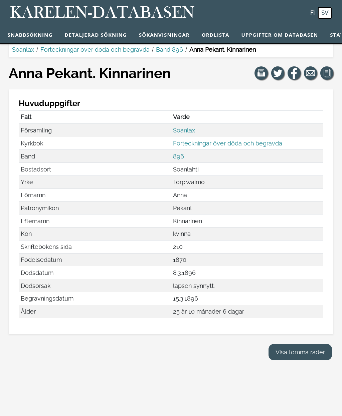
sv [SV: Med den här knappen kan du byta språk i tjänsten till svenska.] (324, 13)
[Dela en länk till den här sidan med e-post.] (310, 73)
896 (178, 156)
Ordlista (215, 34)
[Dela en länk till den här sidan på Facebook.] (294, 73)
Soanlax (23, 49)
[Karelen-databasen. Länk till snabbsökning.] (102, 13)
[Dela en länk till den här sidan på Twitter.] (278, 73)
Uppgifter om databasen (279, 34)
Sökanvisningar (164, 34)
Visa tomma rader (300, 352)
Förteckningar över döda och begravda (95, 49)
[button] (261, 73)
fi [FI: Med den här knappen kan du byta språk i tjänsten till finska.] (312, 13)
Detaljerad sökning (95, 34)
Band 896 (169, 49)
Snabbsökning (30, 34)
